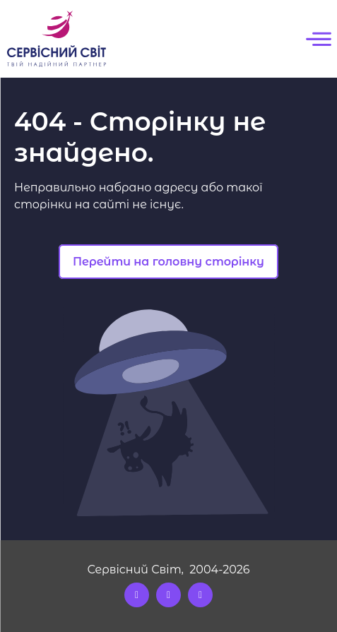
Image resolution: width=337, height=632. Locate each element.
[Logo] (56, 39)
